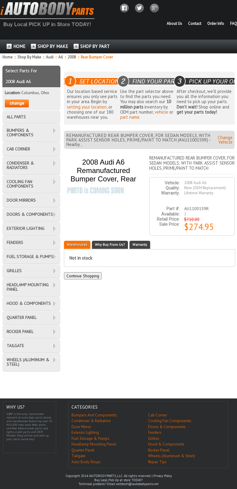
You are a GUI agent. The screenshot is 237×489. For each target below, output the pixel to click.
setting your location (87, 107)
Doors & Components (167, 426)
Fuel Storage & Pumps (90, 438)
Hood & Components (166, 444)
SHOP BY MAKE (53, 46)
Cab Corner (157, 415)
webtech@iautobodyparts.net (137, 484)
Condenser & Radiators (91, 420)
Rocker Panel (159, 450)
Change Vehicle (225, 140)
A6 (61, 57)
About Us (174, 23)
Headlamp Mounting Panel (93, 444)
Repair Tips (157, 461)
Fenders (154, 432)
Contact (194, 23)
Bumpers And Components (94, 415)
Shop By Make (29, 57)
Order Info (215, 23)
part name (129, 117)
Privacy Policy (162, 476)
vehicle (161, 112)
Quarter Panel (83, 450)
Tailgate (78, 455)
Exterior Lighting (85, 432)
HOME (19, 46)
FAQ (233, 23)
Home (7, 57)
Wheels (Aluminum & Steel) (171, 455)
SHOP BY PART (95, 46)
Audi (50, 57)
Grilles (153, 438)
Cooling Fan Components (169, 420)
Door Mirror (81, 426)
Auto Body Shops (86, 461)
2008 (72, 57)
